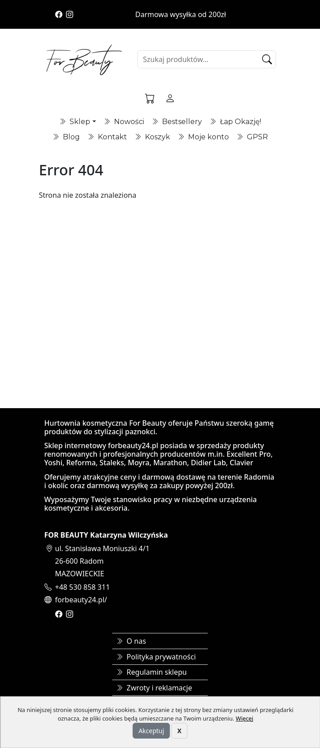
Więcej (244, 718)
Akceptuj (151, 730)
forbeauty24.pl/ (81, 600)
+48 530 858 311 (82, 587)
